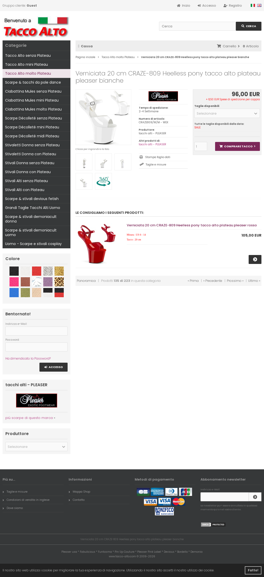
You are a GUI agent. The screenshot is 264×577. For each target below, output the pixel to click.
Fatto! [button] (253, 570)
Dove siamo (13, 508)
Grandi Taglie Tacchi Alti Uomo (32, 207)
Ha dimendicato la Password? (28, 358)
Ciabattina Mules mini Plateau (32, 100)
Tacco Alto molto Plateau (28, 73)
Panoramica (86, 281)
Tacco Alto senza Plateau (28, 55)
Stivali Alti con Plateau (24, 189)
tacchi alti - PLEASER (152, 144)
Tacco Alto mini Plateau (26, 64)
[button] (227, 113)
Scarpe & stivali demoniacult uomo (31, 232)
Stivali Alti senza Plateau (26, 180)
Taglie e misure (156, 165)
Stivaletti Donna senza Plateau (32, 145)
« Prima (193, 281)
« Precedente (212, 281)
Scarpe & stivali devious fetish (32, 198)
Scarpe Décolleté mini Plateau (32, 127)
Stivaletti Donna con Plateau (30, 154)
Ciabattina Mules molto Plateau (33, 109)
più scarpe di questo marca (29, 417)
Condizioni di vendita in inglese (26, 500)
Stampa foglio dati (157, 157)
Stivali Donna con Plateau (28, 171)
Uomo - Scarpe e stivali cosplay (33, 243)
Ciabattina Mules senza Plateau (33, 91)
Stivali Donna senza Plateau (29, 162)
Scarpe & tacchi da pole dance (33, 82)
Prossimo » (235, 281)
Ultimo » (254, 281)
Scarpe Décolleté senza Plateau (33, 118)
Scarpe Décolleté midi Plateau (32, 136)
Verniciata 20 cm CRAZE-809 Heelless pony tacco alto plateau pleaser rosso (192, 225)
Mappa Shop (79, 492)
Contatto (77, 500)
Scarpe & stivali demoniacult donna (31, 219)
